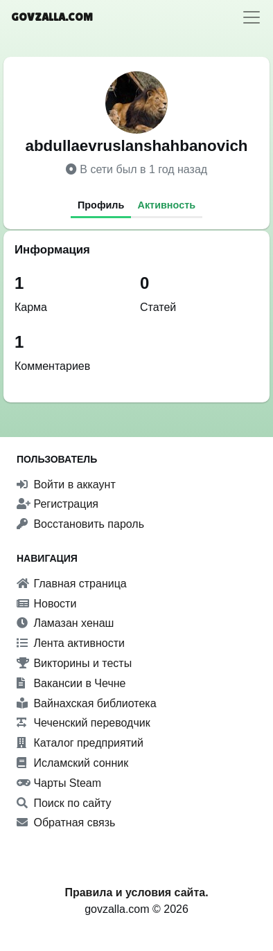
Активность (167, 205)
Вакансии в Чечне (71, 683)
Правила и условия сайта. (136, 892)
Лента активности (71, 643)
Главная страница (72, 583)
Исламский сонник (72, 763)
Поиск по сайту (64, 803)
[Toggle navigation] (251, 17)
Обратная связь (66, 822)
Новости (46, 604)
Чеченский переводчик (83, 723)
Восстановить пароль (80, 524)
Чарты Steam (59, 783)
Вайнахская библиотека (87, 703)
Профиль (101, 205)
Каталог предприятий (80, 743)
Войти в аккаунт (66, 484)
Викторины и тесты (74, 663)
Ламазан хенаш (65, 623)
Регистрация (57, 504)
